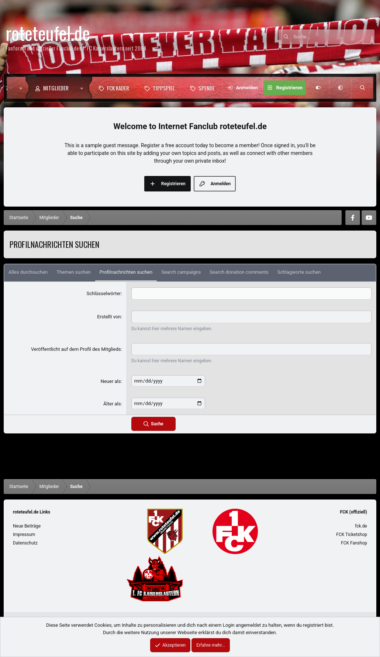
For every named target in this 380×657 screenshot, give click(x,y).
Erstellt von (109, 316)
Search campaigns (181, 272)
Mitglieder (56, 88)
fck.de (361, 526)
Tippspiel (164, 88)
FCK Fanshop (354, 543)
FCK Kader (118, 88)
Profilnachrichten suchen (126, 272)
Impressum (24, 534)
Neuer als (111, 381)
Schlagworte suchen (299, 272)
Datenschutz (25, 543)
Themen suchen (73, 272)
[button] (83, 88)
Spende (206, 88)
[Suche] (333, 37)
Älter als (112, 404)
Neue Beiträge (27, 526)
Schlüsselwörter (104, 293)
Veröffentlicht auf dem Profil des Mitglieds (76, 349)
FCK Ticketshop (351, 534)
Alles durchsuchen (28, 272)
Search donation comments (239, 272)
